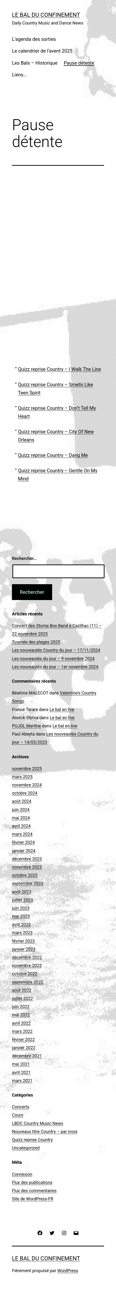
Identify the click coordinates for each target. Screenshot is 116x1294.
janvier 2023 (23, 949)
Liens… (19, 75)
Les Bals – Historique (34, 63)
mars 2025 (22, 776)
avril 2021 (21, 1072)
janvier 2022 (23, 1047)
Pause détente (79, 63)
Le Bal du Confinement (46, 15)
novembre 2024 (27, 784)
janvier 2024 (23, 850)
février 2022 (23, 1039)
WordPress (67, 1270)
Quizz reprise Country (32, 1139)
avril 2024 (21, 825)
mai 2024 (21, 817)
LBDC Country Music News (37, 1123)
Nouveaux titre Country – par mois (44, 1131)
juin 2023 (20, 908)
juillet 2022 (22, 998)
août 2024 (21, 801)
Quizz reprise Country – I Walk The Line (59, 369)
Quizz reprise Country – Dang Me (53, 455)
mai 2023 (21, 916)
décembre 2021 (27, 1055)
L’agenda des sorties (34, 39)
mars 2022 (22, 1031)
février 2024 (23, 842)
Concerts (20, 1106)
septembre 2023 (27, 883)
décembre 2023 (27, 858)
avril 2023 (21, 924)
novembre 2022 (27, 965)
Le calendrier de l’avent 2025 (42, 51)
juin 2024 (20, 809)
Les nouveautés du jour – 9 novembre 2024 (53, 658)
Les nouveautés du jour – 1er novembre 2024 (55, 666)
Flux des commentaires (34, 1190)
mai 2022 (21, 1014)
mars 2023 (22, 932)
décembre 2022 (27, 957)
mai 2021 (21, 1064)
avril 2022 (21, 1023)
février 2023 (23, 941)
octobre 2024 (24, 793)
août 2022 (21, 990)
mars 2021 (22, 1080)
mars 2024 (22, 834)
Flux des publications (32, 1182)
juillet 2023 (22, 899)
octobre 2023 (24, 875)
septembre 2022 (27, 982)
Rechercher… (24, 558)
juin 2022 (20, 1006)
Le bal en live (62, 709)
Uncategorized (26, 1147)
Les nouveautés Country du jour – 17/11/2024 (56, 650)
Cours (17, 1114)
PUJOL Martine (26, 725)
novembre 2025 (27, 768)
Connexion (22, 1174)
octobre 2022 (24, 973)
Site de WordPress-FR (32, 1198)
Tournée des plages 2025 (36, 641)
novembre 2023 (27, 867)
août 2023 (21, 891)
